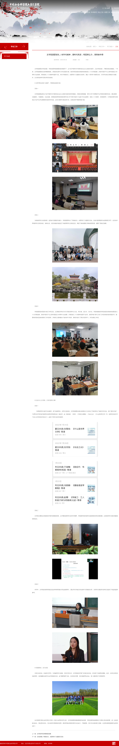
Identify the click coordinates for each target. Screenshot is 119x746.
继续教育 (114, 12)
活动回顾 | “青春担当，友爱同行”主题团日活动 (47, 736)
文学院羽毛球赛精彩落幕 (41, 733)
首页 (53, 12)
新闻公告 (67, 12)
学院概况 (60, 12)
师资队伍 (87, 12)
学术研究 (94, 12)
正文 (117, 46)
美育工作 (107, 12)
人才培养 (80, 12)
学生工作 (101, 12)
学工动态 (7, 56)
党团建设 (74, 12)
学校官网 (115, 8)
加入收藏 (106, 8)
